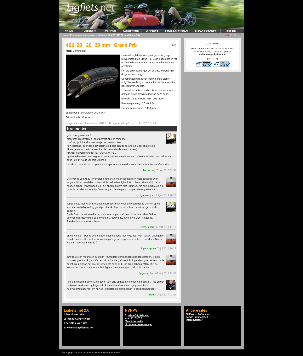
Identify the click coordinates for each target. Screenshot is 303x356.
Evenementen (131, 30)
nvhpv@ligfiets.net (138, 315)
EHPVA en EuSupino (197, 314)
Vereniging (152, 30)
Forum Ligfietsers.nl (176, 30)
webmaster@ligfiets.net (212, 54)
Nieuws (69, 30)
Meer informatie (134, 321)
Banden (101, 35)
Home (65, 35)
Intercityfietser (194, 319)
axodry (152, 294)
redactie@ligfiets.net (78, 318)
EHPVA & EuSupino (206, 30)
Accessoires (89, 35)
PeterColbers (147, 227)
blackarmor (148, 170)
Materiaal (110, 30)
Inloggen (231, 30)
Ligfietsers (90, 30)
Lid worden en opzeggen (138, 324)
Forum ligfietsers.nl (197, 317)
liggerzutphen (147, 195)
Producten (75, 35)
